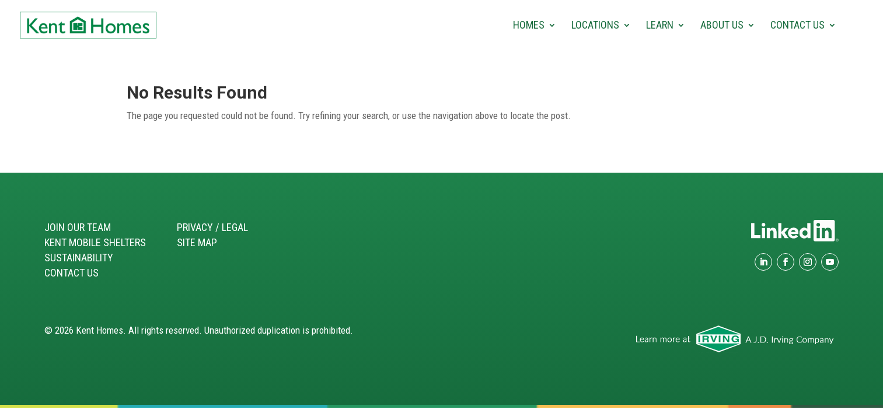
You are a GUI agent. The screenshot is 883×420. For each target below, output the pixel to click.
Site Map (197, 242)
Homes (529, 26)
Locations (595, 26)
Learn (659, 26)
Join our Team (77, 227)
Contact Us (797, 26)
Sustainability (78, 257)
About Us (722, 26)
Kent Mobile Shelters (95, 242)
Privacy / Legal (212, 227)
